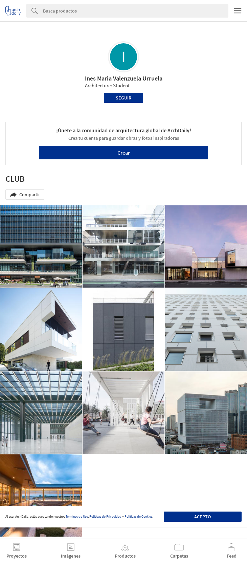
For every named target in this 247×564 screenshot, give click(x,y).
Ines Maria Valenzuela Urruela (123, 78)
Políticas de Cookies (138, 516)
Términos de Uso (77, 516)
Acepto (202, 517)
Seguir (123, 98)
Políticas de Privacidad (105, 516)
